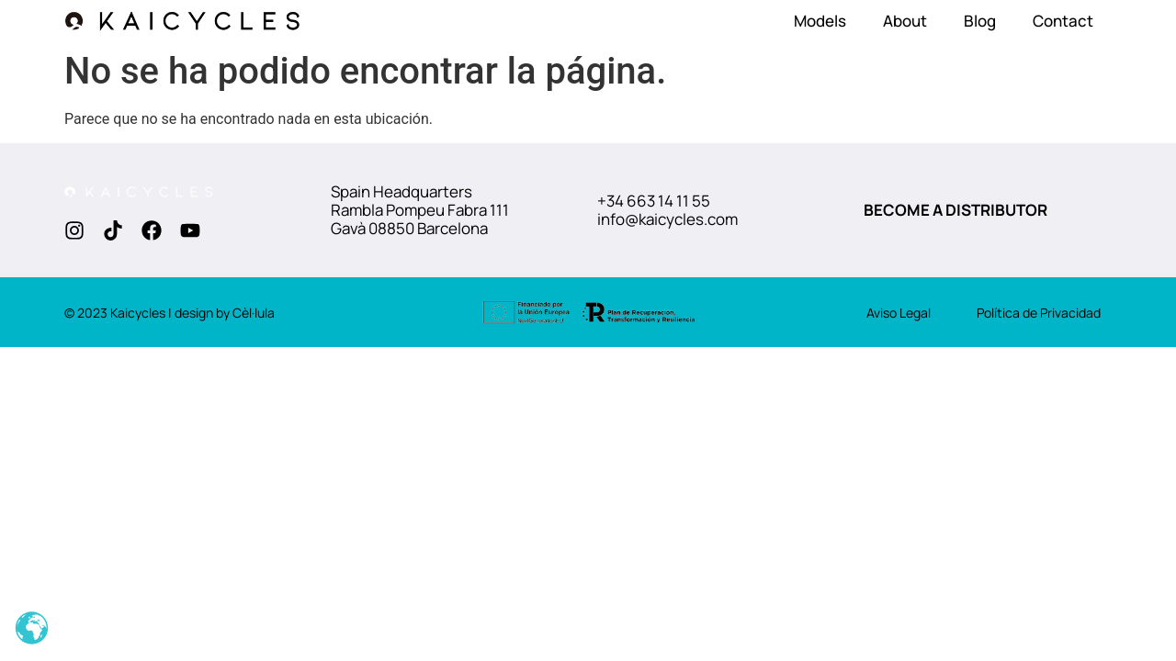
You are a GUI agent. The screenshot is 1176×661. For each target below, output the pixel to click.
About (905, 20)
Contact (1063, 20)
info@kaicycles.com (667, 219)
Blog (980, 20)
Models (820, 20)
